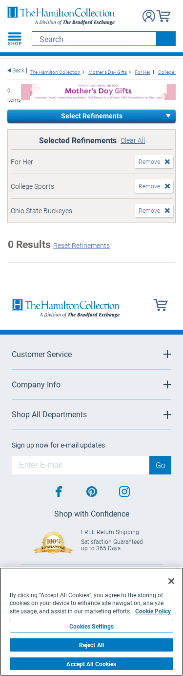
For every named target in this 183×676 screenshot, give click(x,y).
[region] (91, 621)
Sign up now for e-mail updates (58, 445)
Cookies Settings (91, 626)
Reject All (91, 645)
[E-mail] (80, 465)
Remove (149, 161)
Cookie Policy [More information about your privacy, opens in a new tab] (153, 611)
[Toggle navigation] (14, 38)
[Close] (171, 581)
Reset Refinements (81, 245)
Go (160, 465)
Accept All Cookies (91, 664)
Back (18, 70)
